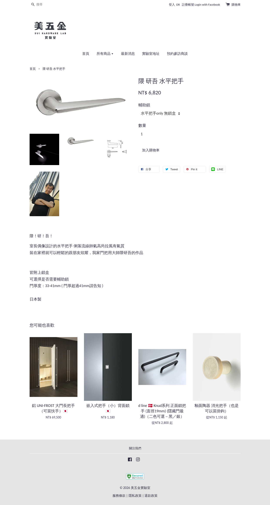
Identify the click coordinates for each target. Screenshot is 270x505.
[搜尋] (43, 5)
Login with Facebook (207, 5)
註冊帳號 (188, 5)
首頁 (85, 54)
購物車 (236, 5)
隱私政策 (135, 495)
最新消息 (128, 54)
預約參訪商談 (177, 54)
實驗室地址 (150, 54)
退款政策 (151, 495)
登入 (172, 5)
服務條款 (119, 495)
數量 (142, 125)
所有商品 (105, 54)
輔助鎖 (144, 105)
